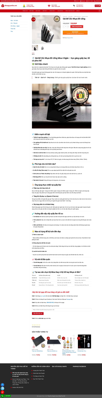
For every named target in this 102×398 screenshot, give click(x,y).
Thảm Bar (13, 28)
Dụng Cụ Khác (85, 16)
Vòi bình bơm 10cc (82, 351)
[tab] (33, 54)
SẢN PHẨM (38, 11)
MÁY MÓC (45, 11)
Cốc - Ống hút (14, 23)
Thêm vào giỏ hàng (77, 26)
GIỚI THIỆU (31, 10)
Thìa (12, 31)
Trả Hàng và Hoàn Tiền (38, 376)
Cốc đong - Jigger (15, 26)
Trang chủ (65, 16)
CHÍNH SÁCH (53, 11)
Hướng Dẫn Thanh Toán (39, 370)
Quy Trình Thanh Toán (38, 379)
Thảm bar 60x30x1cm (52, 351)
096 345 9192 (50, 302)
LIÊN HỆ (77, 10)
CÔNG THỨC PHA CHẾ (69, 10)
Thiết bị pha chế (77, 16)
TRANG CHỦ (25, 10)
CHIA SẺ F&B (61, 11)
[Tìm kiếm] (100, 11)
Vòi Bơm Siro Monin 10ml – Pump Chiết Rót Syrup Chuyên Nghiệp (69, 352)
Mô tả (33, 54)
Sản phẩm (70, 16)
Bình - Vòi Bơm (14, 20)
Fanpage (68, 299)
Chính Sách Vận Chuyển (39, 373)
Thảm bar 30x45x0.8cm (37, 351)
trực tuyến (42, 296)
